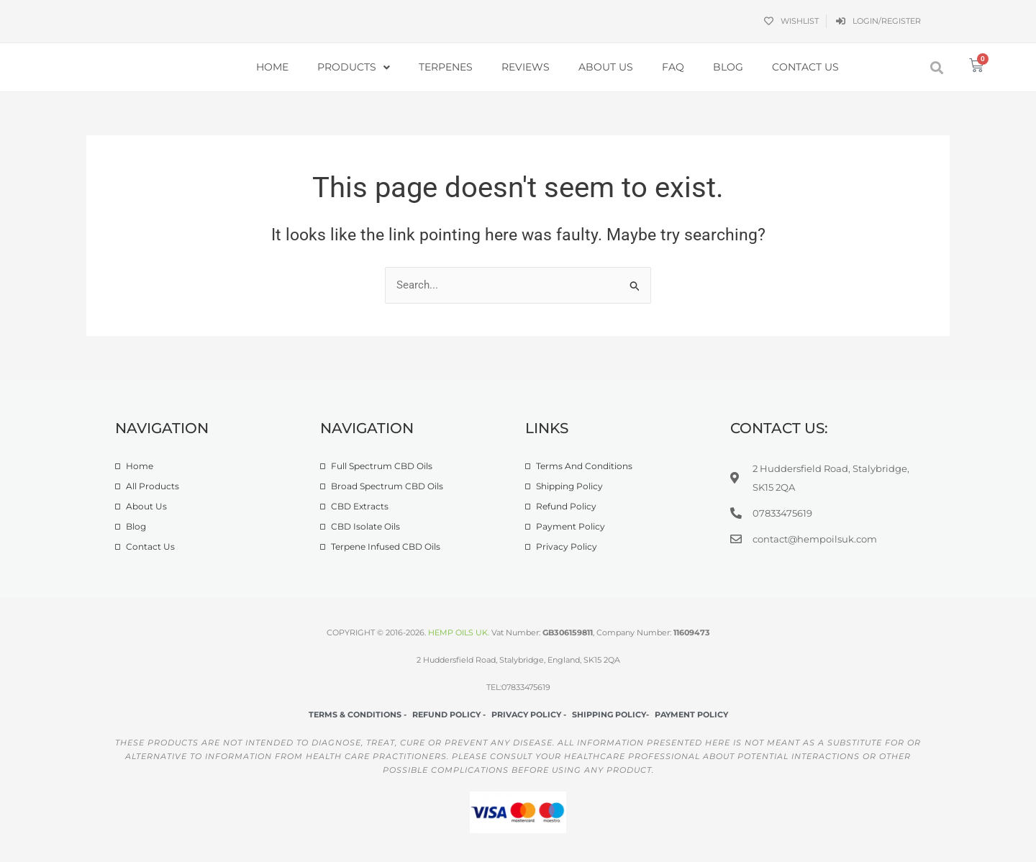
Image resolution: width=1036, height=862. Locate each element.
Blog (728, 66)
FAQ (673, 66)
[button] (937, 67)
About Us (605, 66)
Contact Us (805, 66)
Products (353, 67)
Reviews (525, 66)
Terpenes (446, 66)
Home (272, 66)
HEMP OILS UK (458, 632)
